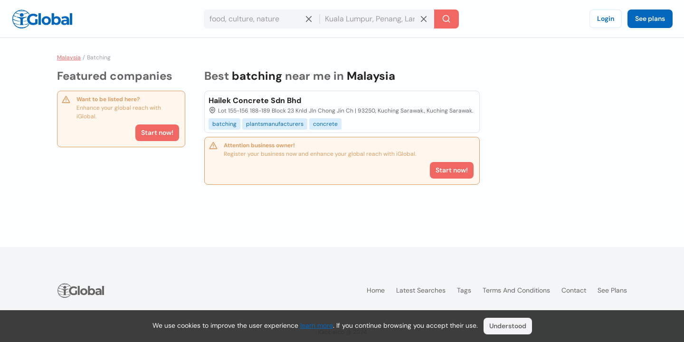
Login (605, 18)
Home (376, 290)
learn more (316, 325)
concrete (325, 124)
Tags (464, 290)
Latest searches (421, 290)
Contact (573, 290)
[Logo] (42, 19)
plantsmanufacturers (275, 124)
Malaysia (69, 57)
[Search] (446, 19)
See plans (650, 18)
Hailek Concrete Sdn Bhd (255, 100)
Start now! (157, 132)
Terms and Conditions (516, 290)
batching (224, 124)
